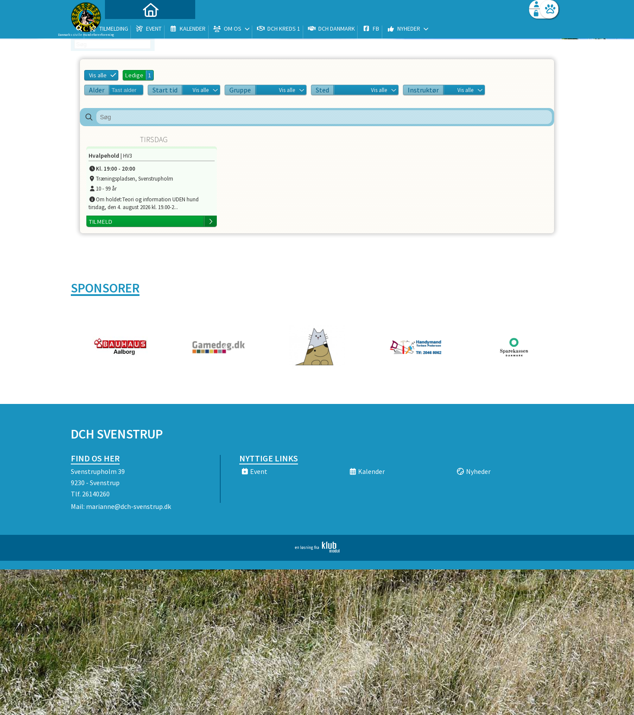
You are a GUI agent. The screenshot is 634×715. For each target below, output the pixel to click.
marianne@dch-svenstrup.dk (128, 506)
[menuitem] (125, 29)
